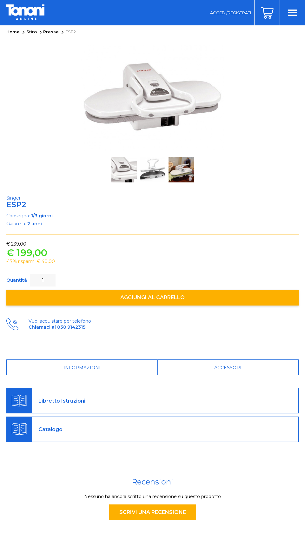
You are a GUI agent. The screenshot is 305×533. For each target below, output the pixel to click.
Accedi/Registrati (230, 12)
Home (13, 31)
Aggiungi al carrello (152, 297)
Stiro (31, 31)
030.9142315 (71, 327)
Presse (51, 31)
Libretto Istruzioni (61, 401)
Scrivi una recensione (152, 512)
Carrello (267, 12)
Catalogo (50, 429)
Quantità (16, 280)
